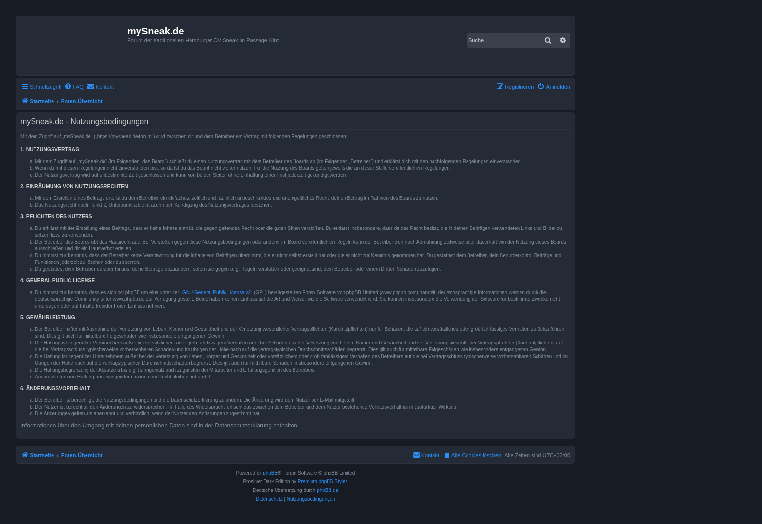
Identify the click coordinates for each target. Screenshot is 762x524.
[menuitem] (74, 87)
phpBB (270, 472)
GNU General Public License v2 (216, 292)
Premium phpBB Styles (323, 481)
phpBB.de (327, 490)
